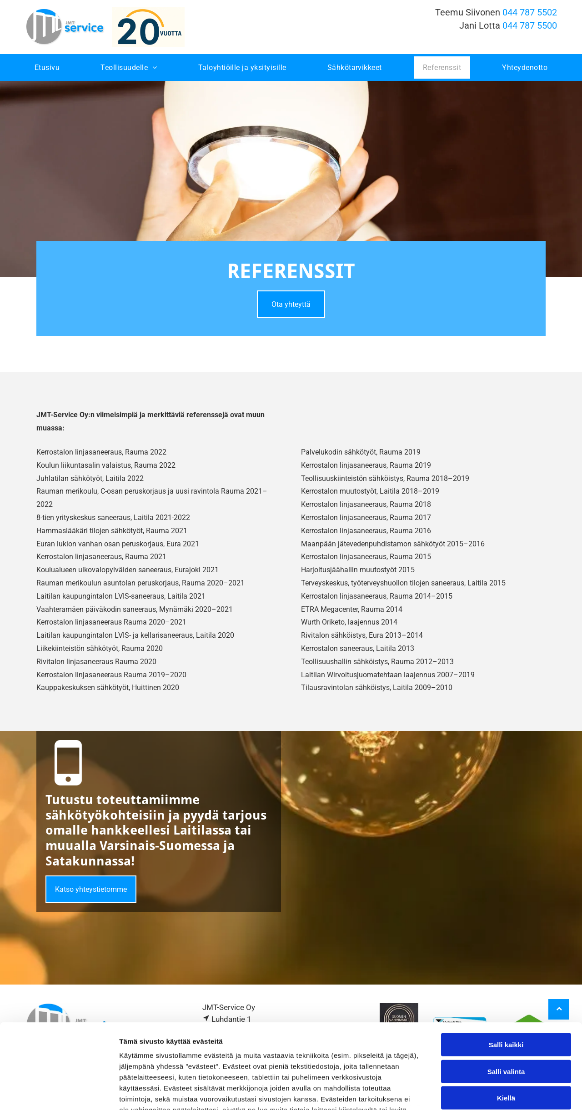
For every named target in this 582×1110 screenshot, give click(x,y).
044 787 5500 (529, 25)
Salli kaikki (506, 969)
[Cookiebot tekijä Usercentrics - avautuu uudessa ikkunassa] (59, 1092)
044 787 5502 (529, 12)
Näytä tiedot (486, 1092)
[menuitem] (47, 67)
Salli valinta (506, 996)
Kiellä (506, 1022)
